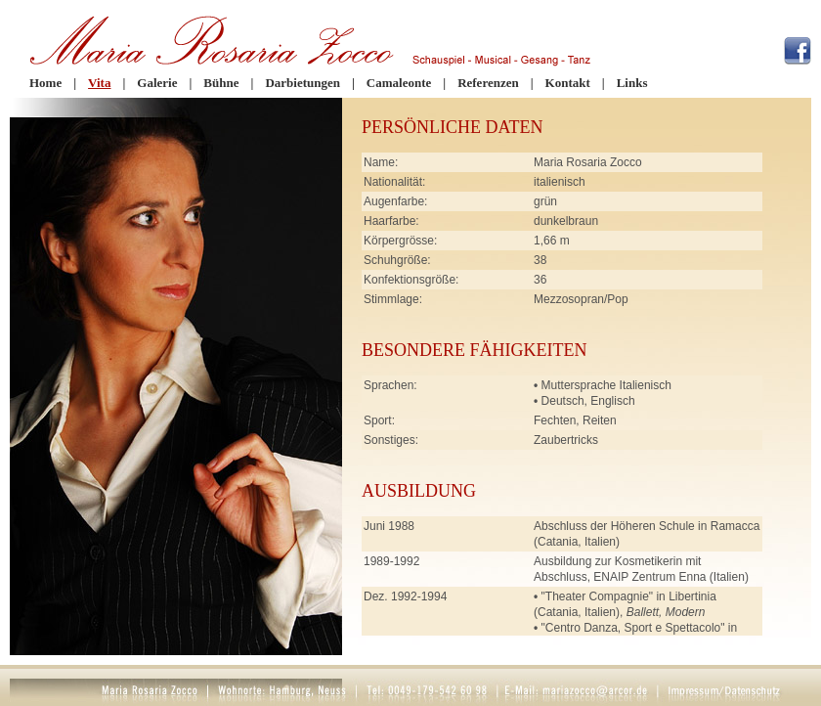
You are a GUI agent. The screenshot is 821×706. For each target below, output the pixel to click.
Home (45, 82)
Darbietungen (302, 82)
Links (632, 82)
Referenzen (488, 82)
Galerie (157, 82)
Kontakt (567, 82)
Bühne (220, 82)
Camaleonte (399, 82)
